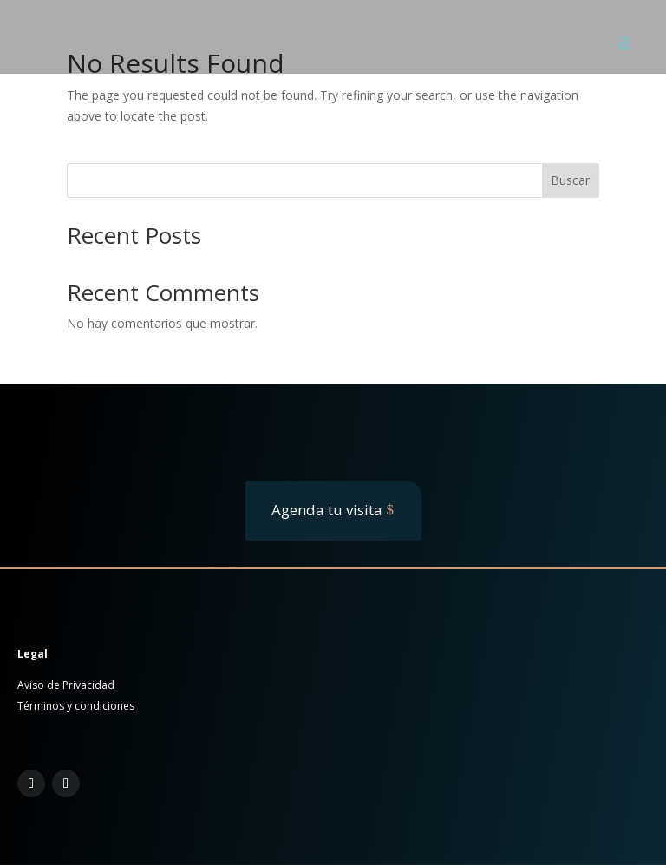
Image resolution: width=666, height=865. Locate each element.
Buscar (570, 180)
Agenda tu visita (326, 510)
